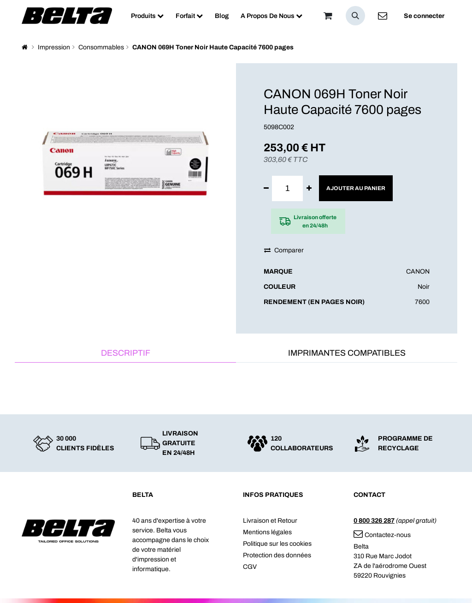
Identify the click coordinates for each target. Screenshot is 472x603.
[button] (355, 15)
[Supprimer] (266, 188)
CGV (250, 566)
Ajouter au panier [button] (355, 188)
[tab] (125, 354)
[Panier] (327, 15)
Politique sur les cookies (277, 543)
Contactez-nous (382, 534)
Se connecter (424, 15)
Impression (54, 47)
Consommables (101, 47)
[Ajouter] (309, 188)
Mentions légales (267, 532)
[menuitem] (147, 15)
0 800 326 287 (374, 520)
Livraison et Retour (270, 520)
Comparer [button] (284, 250)
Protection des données (277, 555)
